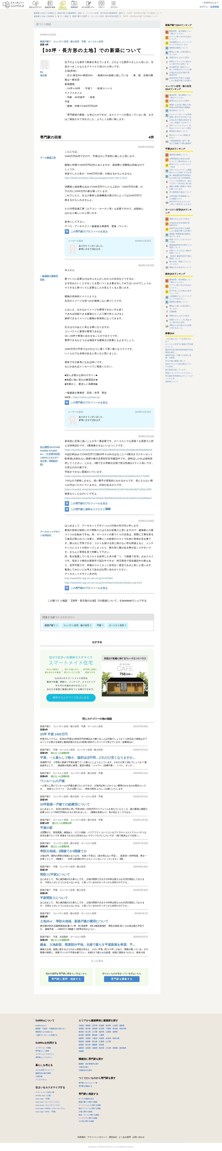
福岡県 (81, 1048)
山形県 (115, 1025)
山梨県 (108, 1032)
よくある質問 (125, 1137)
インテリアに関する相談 (88, 1118)
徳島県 (81, 1045)
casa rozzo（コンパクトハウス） (48, 1105)
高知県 (101, 1045)
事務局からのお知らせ (43, 1032)
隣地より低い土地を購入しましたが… (180, 53)
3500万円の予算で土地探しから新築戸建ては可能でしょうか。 (180, 79)
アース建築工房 (48, 157)
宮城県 (101, 1025)
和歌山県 (116, 1038)
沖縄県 (81, 1051)
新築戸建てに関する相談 (88, 1102)
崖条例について (171, 381)
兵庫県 (101, 1038)
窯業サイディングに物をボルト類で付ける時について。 (180, 62)
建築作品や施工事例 (43, 1073)
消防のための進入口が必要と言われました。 (180, 326)
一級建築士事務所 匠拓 (49, 278)
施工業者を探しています (175, 370)
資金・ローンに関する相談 (89, 1115)
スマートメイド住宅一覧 (44, 1092)
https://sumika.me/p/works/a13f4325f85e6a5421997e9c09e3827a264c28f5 (108, 489)
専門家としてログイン (43, 1057)
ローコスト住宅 (95, 41)
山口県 (108, 1041)
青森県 (87, 1025)
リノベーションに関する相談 (90, 1105)
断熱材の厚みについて (178, 131)
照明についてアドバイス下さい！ (179, 373)
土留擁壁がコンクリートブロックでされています (180, 43)
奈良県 (108, 1038)
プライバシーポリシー (97, 1137)
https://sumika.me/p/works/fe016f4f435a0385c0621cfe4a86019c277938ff (107, 476)
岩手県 (94, 1025)
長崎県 (94, 1048)
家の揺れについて (176, 110)
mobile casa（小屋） (43, 1095)
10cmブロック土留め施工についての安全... (178, 365)
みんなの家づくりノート (44, 1070)
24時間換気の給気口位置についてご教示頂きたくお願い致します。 (180, 160)
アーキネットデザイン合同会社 (50, 533)
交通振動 (173, 312)
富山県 (87, 1032)
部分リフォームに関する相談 (90, 1108)
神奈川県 (122, 1029)
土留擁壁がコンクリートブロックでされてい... (180, 297)
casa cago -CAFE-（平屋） (46, 1112)
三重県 (101, 1035)
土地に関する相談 (85, 1112)
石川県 (94, 1032)
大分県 (108, 1048)
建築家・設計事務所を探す (89, 1064)
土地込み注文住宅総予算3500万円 (179, 74)
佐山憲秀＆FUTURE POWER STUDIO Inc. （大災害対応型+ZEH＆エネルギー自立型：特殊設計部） (50, 456)
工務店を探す (84, 1067)
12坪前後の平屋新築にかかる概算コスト (179, 197)
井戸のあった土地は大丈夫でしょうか (180, 292)
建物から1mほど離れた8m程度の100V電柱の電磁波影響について (180, 106)
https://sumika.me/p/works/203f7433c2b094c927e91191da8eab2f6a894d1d (108, 449)
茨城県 (81, 1029)
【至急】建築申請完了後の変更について (180, 257)
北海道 (81, 1025)
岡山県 (94, 1041)
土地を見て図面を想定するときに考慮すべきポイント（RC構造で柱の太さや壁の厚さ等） (180, 121)
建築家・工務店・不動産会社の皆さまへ (50, 1029)
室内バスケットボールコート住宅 (180, 165)
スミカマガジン (41, 1080)
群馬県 (94, 1029)
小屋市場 (38, 1076)
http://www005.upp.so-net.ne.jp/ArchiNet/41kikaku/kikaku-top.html (103, 582)
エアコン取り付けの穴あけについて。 (180, 38)
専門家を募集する (121, 979)
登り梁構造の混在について (180, 192)
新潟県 (81, 1032)
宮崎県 (115, 1048)
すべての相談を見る (86, 1099)
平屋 (83, 41)
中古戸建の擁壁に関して (175, 361)
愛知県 (94, 1035)
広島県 (101, 1041)
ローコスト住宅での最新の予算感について (179, 345)
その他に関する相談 (86, 1121)
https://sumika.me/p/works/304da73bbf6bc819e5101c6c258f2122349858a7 (108, 498)
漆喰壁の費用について (178, 48)
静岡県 (87, 1035)
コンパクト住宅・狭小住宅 (66, 41)
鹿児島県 (122, 1048)
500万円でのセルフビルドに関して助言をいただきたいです (180, 203)
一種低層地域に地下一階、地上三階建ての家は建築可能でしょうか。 (180, 142)
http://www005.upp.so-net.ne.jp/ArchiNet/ (89, 578)
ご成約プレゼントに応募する (46, 1035)
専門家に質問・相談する (66, 979)
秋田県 (108, 1025)
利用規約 (82, 1137)
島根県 (87, 1041)
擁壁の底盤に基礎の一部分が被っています (180, 187)
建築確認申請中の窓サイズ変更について (180, 246)
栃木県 (87, 1029)
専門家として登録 (42, 1051)
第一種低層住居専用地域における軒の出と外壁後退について (180, 176)
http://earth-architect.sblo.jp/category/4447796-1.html (96, 178)
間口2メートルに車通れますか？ (180, 136)
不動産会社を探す (85, 1070)
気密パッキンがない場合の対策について (180, 251)
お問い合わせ (138, 1137)
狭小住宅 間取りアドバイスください (180, 263)
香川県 (87, 1045)
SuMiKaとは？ (41, 1025)
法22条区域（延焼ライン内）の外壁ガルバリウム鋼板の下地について (180, 68)
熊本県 (101, 1048)
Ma (41, 72)
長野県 (115, 1032)
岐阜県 (81, 1035)
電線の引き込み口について (180, 267)
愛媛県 (94, 1045)
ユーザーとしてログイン (44, 1054)
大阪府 (94, 1038)
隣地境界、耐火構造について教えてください (180, 32)
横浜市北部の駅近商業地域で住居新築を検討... (179, 351)
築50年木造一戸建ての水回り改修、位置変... (178, 356)
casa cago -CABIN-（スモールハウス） (50, 1108)
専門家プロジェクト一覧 (88, 1083)
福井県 (101, 1032)
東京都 (115, 1029)
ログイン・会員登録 (209, 7)
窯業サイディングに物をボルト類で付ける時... (180, 321)
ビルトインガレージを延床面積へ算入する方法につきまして (180, 115)
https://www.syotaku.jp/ (86, 397)
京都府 (87, 1038)
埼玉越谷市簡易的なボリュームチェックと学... (179, 377)
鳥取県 (81, 1041)
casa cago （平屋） (43, 1099)
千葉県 (108, 1029)
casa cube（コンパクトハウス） (48, 1102)
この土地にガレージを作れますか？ (178, 340)
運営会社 (113, 1137)
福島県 (121, 1025)
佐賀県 (87, 1048)
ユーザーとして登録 (43, 1048)
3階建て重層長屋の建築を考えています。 (180, 235)
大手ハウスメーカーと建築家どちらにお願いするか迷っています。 (180, 171)
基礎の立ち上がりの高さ (179, 57)
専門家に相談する (88, 1094)
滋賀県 (81, 1038)
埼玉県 (43, 75)
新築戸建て (45, 41)
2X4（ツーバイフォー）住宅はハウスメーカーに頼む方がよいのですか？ (180, 126)
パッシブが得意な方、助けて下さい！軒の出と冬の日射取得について (180, 182)
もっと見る (97, 961)
